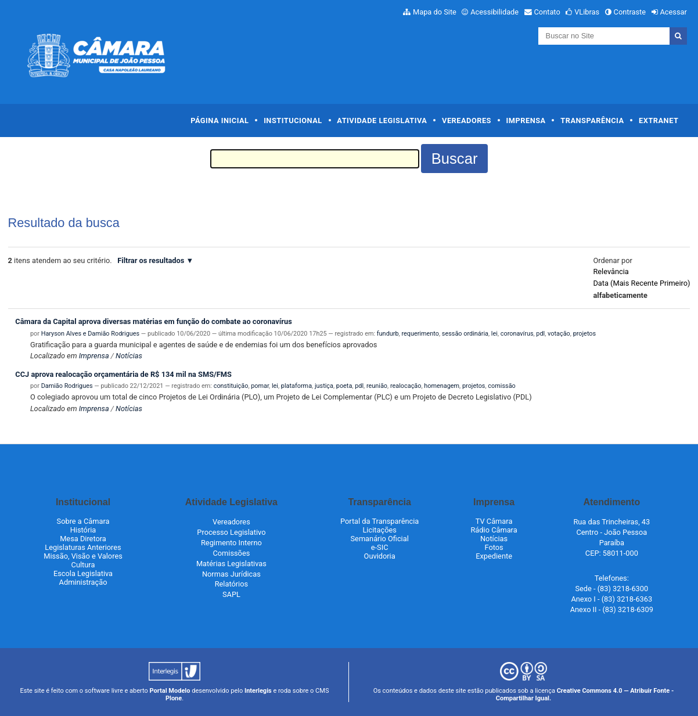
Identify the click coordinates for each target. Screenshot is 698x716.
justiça (324, 386)
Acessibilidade (494, 12)
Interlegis (258, 691)
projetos (584, 333)
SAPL (231, 594)
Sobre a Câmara (83, 521)
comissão (501, 386)
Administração (83, 582)
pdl (540, 333)
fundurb (388, 333)
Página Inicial (219, 120)
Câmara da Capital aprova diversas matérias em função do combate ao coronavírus (153, 321)
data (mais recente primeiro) (641, 283)
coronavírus (517, 333)
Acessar (673, 12)
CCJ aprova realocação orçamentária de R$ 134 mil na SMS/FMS (123, 374)
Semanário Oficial (380, 538)
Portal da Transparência (379, 521)
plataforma (296, 386)
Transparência (592, 120)
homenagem (441, 386)
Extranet (658, 120)
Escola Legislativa (83, 573)
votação (559, 333)
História (83, 530)
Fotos (493, 547)
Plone (173, 698)
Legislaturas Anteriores (83, 547)
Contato (547, 12)
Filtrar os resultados (150, 260)
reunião (376, 386)
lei (494, 333)
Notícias (129, 355)
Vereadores (466, 120)
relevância (610, 271)
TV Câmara (494, 521)
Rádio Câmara (493, 530)
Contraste (630, 12)
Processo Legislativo (231, 532)
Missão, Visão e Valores (83, 556)
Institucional (293, 120)
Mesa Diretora (83, 538)
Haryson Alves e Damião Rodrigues (90, 333)
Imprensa (526, 120)
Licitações (379, 530)
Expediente (494, 556)
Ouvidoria (379, 556)
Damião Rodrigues (67, 386)
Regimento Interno (231, 542)
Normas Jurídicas (231, 574)
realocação (406, 386)
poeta (344, 386)
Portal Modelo (170, 691)
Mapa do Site (434, 12)
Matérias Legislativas (231, 563)
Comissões (231, 553)
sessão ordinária (465, 333)
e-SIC (379, 547)
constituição (231, 386)
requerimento (420, 333)
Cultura (83, 564)
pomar (260, 386)
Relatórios (231, 584)
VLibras (586, 12)
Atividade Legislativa (382, 120)
